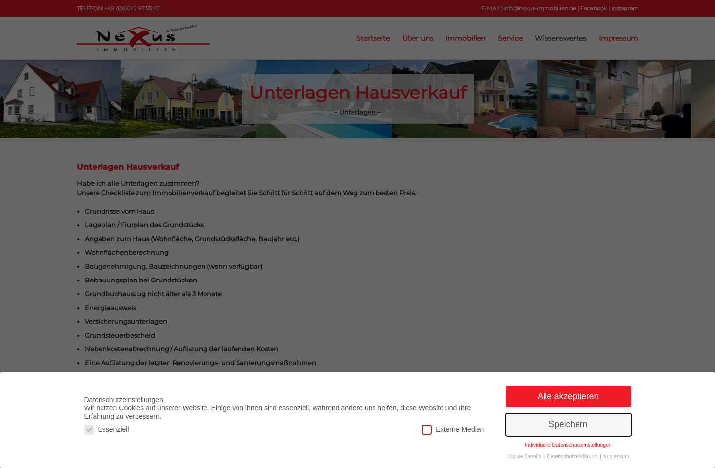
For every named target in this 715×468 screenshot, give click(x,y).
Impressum (616, 456)
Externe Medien (453, 429)
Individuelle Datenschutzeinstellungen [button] (568, 445)
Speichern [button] (568, 424)
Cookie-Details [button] (524, 456)
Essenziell (106, 429)
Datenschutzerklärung (573, 456)
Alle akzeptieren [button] (568, 396)
